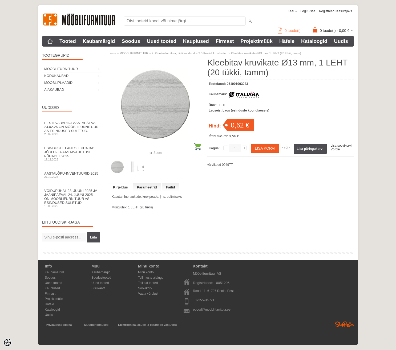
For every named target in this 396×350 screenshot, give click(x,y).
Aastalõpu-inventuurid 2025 (71, 174)
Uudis (341, 41)
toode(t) (289, 30)
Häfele (286, 41)
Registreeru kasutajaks (335, 11)
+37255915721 (203, 300)
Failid (170, 187)
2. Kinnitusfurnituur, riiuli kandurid (173, 53)
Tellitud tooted (148, 283)
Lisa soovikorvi (341, 145)
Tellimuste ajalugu (150, 277)
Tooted (67, 41)
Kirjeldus (120, 187)
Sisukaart (98, 288)
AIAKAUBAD (54, 90)
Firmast (225, 41)
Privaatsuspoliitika (59, 324)
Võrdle (335, 149)
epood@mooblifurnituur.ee (212, 309)
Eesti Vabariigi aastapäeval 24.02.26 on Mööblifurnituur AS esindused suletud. (71, 128)
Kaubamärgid (99, 41)
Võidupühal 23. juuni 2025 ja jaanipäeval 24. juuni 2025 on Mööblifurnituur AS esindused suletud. (71, 198)
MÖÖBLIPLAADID (58, 83)
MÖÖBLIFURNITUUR (61, 69)
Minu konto (146, 272)
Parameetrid (147, 187)
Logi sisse (308, 11)
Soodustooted (101, 277)
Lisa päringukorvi (310, 149)
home (112, 53)
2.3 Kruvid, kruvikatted (213, 53)
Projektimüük (257, 41)
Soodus (131, 41)
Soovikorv (145, 288)
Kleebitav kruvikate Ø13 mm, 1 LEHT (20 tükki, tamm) (266, 53)
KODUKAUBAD (56, 76)
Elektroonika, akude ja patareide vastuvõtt (147, 324)
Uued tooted (161, 41)
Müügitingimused (96, 324)
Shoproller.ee (344, 324)
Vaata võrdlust (148, 293)
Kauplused (196, 41)
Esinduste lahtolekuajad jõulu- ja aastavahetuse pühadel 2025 (71, 153)
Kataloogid (314, 41)
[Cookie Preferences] (7, 342)
